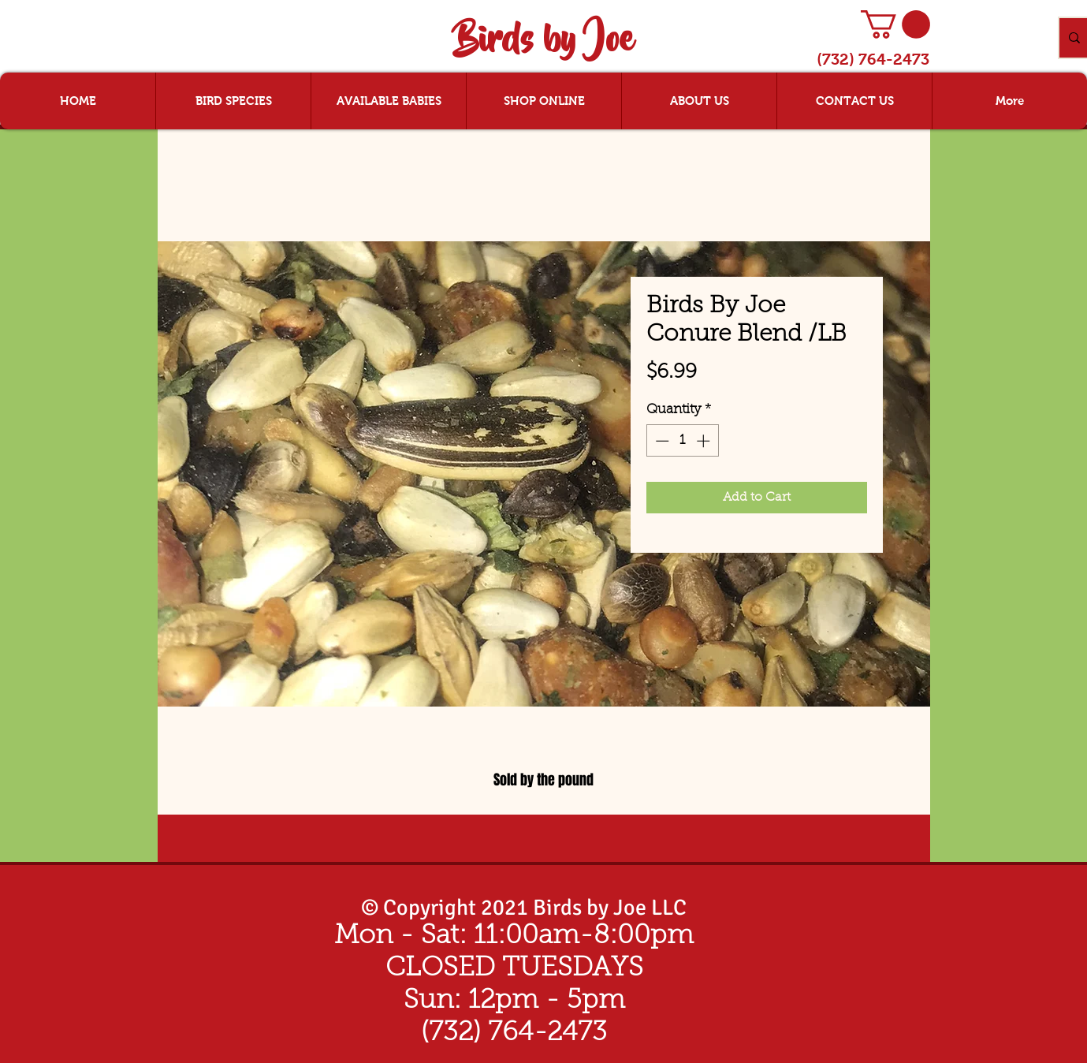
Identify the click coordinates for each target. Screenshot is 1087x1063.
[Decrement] (660, 441)
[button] (895, 24)
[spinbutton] (682, 441)
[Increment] (705, 441)
